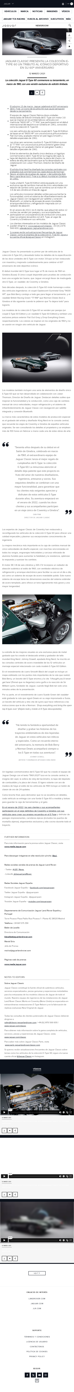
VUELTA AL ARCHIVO (38, 19)
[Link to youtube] (39, 1375)
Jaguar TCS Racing (14, 19)
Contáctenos (37, 1347)
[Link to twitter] (33, 1375)
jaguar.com (37, 1304)
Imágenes (52, 11)
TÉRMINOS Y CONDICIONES (37, 1337)
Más (68, 19)
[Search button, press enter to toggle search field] (70, 25)
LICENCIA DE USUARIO (37, 1342)
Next (36, 1273)
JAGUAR (9, 4)
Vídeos (66, 11)
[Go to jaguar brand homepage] (9, 25)
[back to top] (37, 1381)
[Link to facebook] (27, 1375)
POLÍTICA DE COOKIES (37, 1352)
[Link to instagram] (45, 1375)
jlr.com (37, 1309)
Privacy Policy (37, 1357)
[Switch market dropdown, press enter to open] (63, 4)
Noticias (37, 11)
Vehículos (10, 11)
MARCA (24, 11)
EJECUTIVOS (57, 19)
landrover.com (37, 1299)
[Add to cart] (37, 92)
